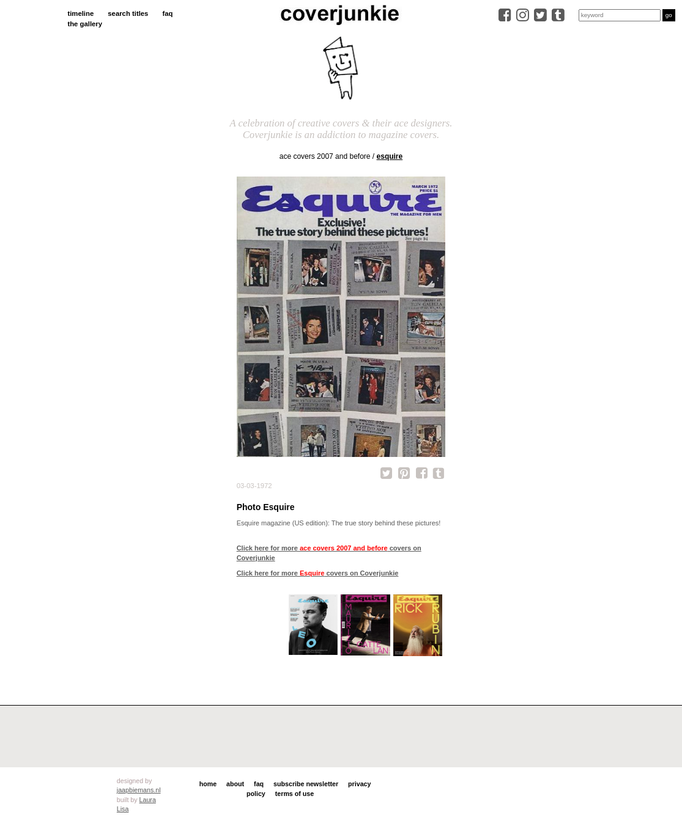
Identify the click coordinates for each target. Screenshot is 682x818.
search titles (128, 13)
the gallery (84, 23)
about (235, 783)
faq (167, 13)
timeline (80, 13)
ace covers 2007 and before (325, 156)
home (208, 783)
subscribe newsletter (305, 783)
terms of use (294, 793)
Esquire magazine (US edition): (283, 523)
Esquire (390, 156)
